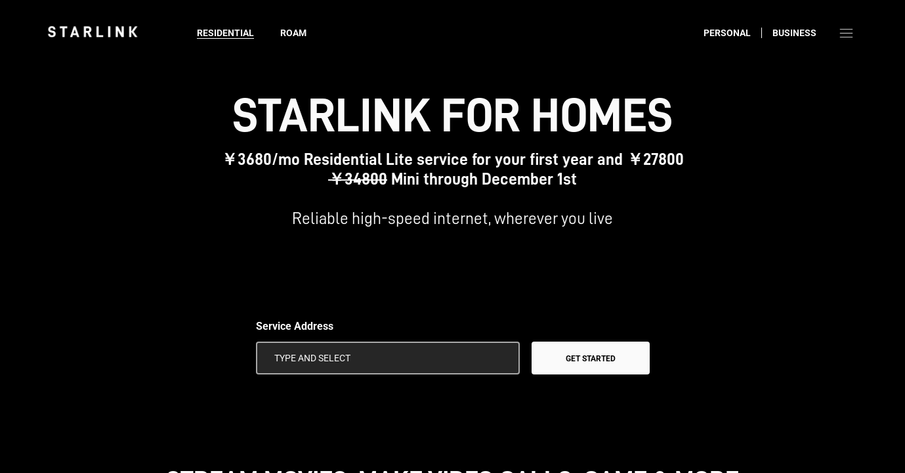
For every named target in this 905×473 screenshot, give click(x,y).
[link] (92, 31)
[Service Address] (388, 358)
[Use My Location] (501, 358)
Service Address (294, 326)
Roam (293, 33)
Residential (225, 33)
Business (794, 33)
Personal (727, 33)
